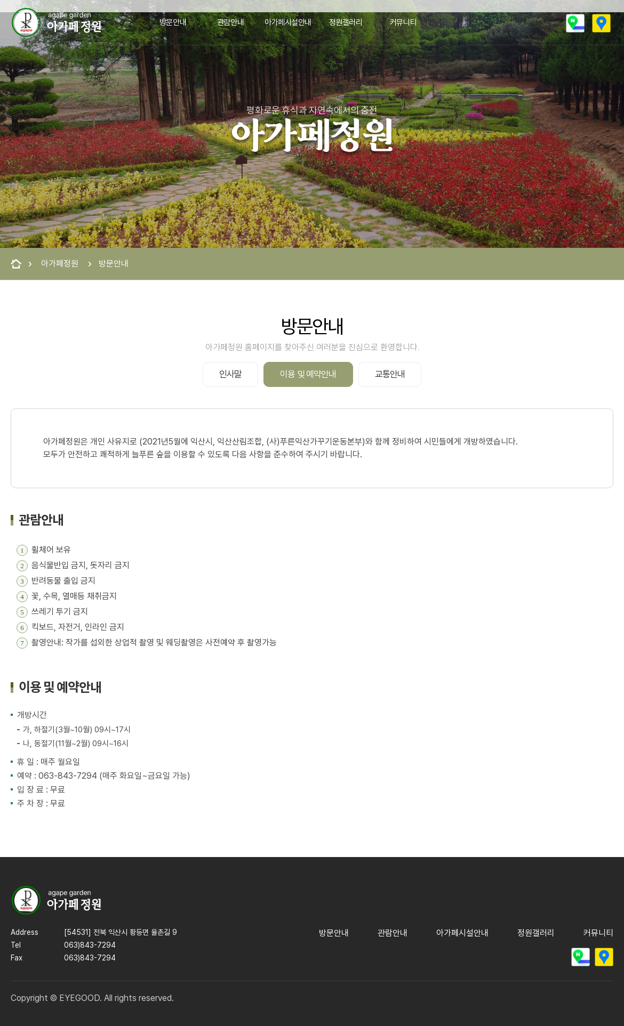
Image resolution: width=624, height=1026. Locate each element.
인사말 (230, 374)
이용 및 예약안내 (308, 374)
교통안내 (390, 374)
